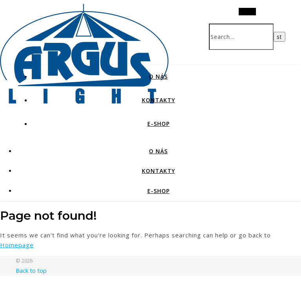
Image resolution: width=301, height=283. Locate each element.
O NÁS (158, 76)
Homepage (17, 245)
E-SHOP (158, 123)
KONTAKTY (158, 100)
